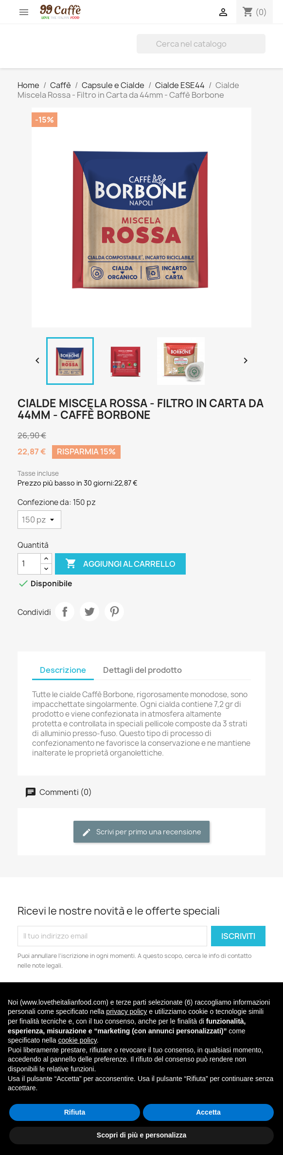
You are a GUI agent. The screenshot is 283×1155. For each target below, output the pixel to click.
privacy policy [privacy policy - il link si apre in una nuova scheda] (126, 1011)
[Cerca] (201, 44)
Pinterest (114, 611)
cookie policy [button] (77, 1040)
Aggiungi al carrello (120, 564)
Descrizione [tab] (63, 670)
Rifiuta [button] (75, 1112)
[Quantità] (29, 564)
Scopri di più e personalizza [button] (141, 1135)
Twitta (89, 611)
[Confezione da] (39, 519)
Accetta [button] (208, 1112)
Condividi (64, 611)
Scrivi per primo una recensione (141, 832)
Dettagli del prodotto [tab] (142, 670)
